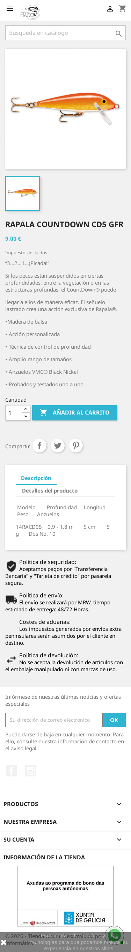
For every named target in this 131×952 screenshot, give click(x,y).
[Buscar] (65, 32)
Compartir (39, 445)
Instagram (30, 770)
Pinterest (76, 445)
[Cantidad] (13, 412)
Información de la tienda (44, 857)
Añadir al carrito (74, 412)
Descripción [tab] (36, 477)
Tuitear (58, 445)
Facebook (11, 770)
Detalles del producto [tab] (50, 490)
